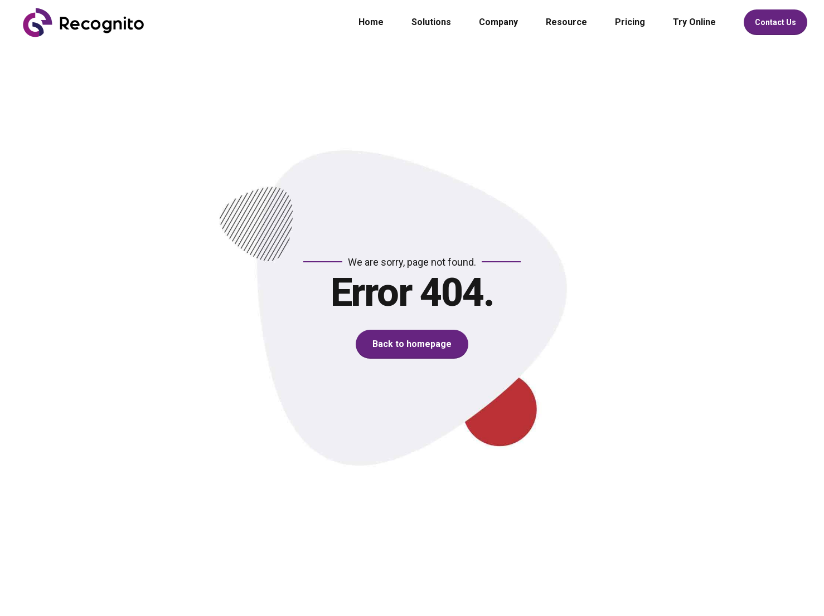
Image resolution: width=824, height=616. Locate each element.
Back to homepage (412, 344)
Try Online (694, 22)
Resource (566, 22)
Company (498, 22)
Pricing (630, 22)
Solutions (431, 22)
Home (371, 22)
